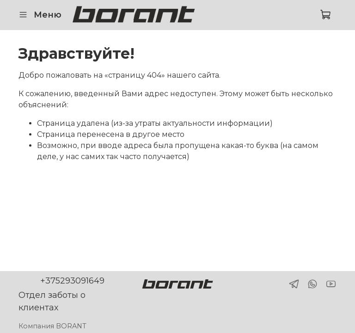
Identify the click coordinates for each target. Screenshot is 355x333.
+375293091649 (72, 281)
